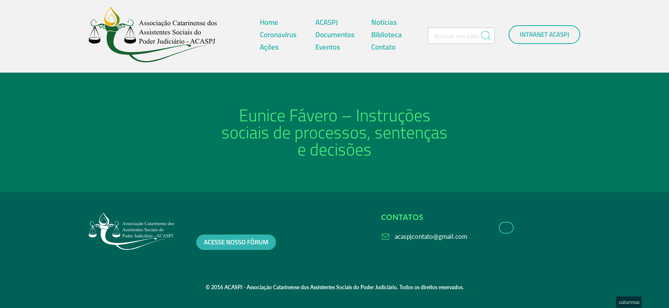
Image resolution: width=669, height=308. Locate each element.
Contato (383, 47)
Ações (269, 47)
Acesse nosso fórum (236, 242)
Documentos (335, 34)
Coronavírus (278, 34)
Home (269, 22)
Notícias (384, 22)
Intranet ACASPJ (544, 34)
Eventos (327, 47)
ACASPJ (326, 22)
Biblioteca (386, 34)
